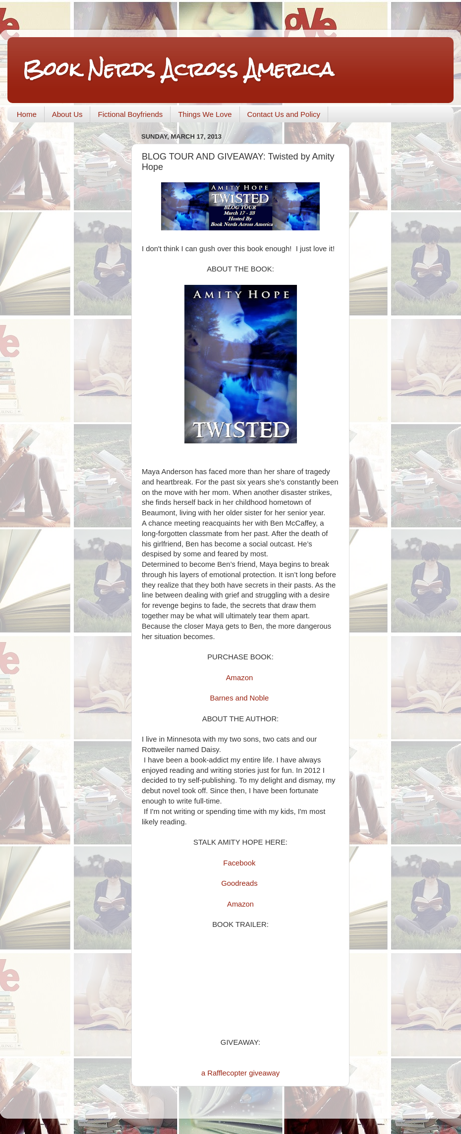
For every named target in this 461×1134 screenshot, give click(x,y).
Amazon (239, 678)
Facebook (239, 863)
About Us (67, 114)
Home (27, 114)
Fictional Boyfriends (130, 114)
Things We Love (204, 114)
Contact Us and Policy (284, 114)
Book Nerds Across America (178, 69)
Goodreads (239, 883)
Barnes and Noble (239, 698)
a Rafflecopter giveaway (240, 1073)
